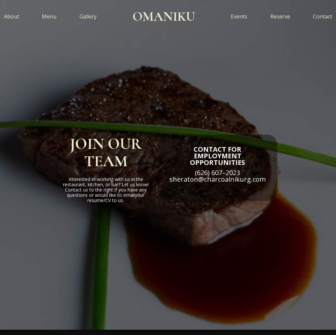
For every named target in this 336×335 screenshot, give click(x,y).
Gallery (88, 16)
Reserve (280, 16)
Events (239, 16)
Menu (49, 16)
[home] (164, 16)
